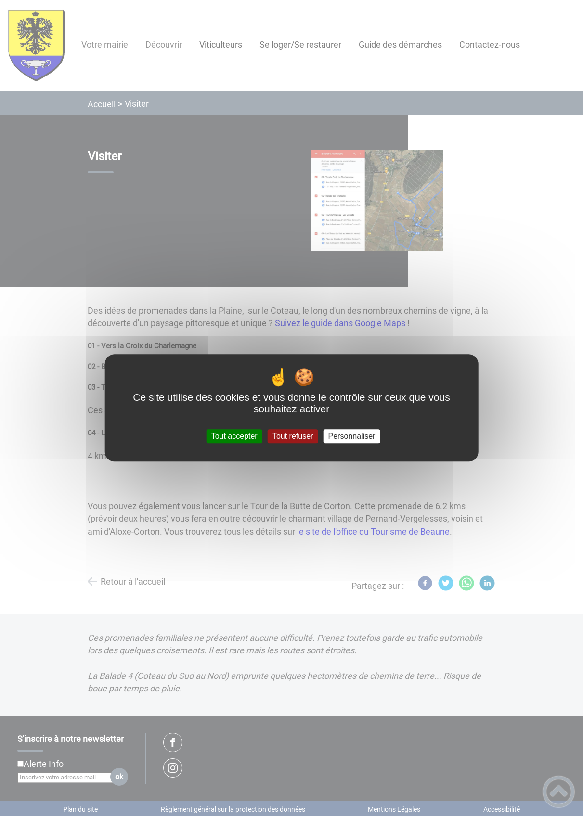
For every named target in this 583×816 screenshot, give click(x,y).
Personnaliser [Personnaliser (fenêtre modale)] (352, 436)
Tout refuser (292, 436)
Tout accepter (234, 436)
